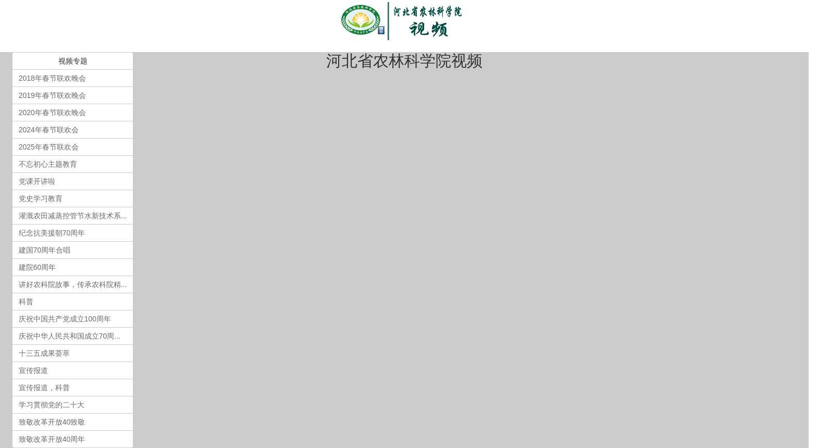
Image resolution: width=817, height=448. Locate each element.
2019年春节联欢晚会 (52, 95)
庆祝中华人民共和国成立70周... (69, 336)
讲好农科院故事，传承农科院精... (73, 284)
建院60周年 (37, 267)
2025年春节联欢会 (49, 147)
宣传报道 (33, 370)
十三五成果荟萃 (44, 353)
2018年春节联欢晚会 (52, 78)
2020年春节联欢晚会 (52, 112)
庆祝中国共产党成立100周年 (65, 319)
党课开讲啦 (37, 181)
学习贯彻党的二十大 (51, 405)
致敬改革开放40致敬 (52, 422)
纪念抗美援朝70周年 (52, 233)
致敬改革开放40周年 (52, 439)
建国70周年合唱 (45, 250)
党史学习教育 (41, 198)
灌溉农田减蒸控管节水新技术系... (73, 215)
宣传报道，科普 (44, 387)
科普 (26, 301)
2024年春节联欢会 (49, 130)
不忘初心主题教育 (48, 164)
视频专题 (73, 61)
